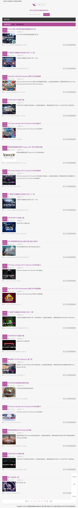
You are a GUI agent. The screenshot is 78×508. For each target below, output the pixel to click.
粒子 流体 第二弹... (14, 483)
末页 (51, 501)
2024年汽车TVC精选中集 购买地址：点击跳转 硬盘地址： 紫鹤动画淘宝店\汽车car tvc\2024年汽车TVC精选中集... (38, 459)
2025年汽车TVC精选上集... (16, 223)
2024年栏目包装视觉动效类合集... (18, 388)
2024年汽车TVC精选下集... (16, 341)
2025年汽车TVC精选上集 (16, 218)
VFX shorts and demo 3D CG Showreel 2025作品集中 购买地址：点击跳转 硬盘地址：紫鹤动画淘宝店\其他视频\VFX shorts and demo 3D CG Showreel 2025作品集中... (38, 177)
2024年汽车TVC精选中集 (16, 453)
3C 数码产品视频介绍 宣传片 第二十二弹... (20, 58)
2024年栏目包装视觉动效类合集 (18, 383)
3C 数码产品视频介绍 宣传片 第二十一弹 (21, 194)
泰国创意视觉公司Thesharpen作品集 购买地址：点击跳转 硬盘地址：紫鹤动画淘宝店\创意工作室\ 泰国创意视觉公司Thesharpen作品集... (38, 436)
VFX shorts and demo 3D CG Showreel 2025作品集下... (22, 129)
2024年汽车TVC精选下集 (16, 336)
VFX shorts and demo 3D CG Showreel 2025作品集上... (22, 270)
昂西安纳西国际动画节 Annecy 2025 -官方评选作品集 (25, 147)
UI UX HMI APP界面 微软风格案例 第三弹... (20, 34)
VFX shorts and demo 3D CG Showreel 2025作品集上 (24, 265)
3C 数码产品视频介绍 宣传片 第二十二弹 (21, 53)
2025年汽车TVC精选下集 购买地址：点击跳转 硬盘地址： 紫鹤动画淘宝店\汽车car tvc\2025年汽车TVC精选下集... (38, 105)
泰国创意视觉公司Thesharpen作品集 (19, 430)
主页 (13, 24)
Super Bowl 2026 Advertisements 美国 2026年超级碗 (24, 76)
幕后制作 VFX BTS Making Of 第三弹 (20, 359)
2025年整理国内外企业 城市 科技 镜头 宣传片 (23, 241)
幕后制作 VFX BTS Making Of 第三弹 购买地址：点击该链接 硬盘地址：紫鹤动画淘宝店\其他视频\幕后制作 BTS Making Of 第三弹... (38, 366)
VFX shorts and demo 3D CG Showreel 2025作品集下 (24, 123)
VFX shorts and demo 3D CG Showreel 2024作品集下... (22, 412)
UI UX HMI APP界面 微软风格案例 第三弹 (22, 29)
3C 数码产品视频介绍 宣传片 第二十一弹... (20, 200)
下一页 (46, 501)
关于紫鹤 (15, 1)
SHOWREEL (20, 24)
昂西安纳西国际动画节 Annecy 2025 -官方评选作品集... (23, 152)
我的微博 (10, 1)
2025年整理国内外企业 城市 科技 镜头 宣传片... (21, 247)
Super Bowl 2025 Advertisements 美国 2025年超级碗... (22, 294)
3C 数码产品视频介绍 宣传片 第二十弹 (20, 312)
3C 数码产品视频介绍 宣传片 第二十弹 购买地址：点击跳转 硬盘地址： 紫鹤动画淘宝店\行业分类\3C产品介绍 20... (38, 317)
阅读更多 (66, 45)
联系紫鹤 (19, 1)
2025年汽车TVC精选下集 (16, 100)
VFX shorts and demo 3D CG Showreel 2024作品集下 (24, 406)
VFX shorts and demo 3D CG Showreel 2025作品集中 (24, 170)
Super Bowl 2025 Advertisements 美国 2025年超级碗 (24, 288)
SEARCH (46, 14)
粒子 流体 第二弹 (13, 477)
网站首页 (6, 1)
